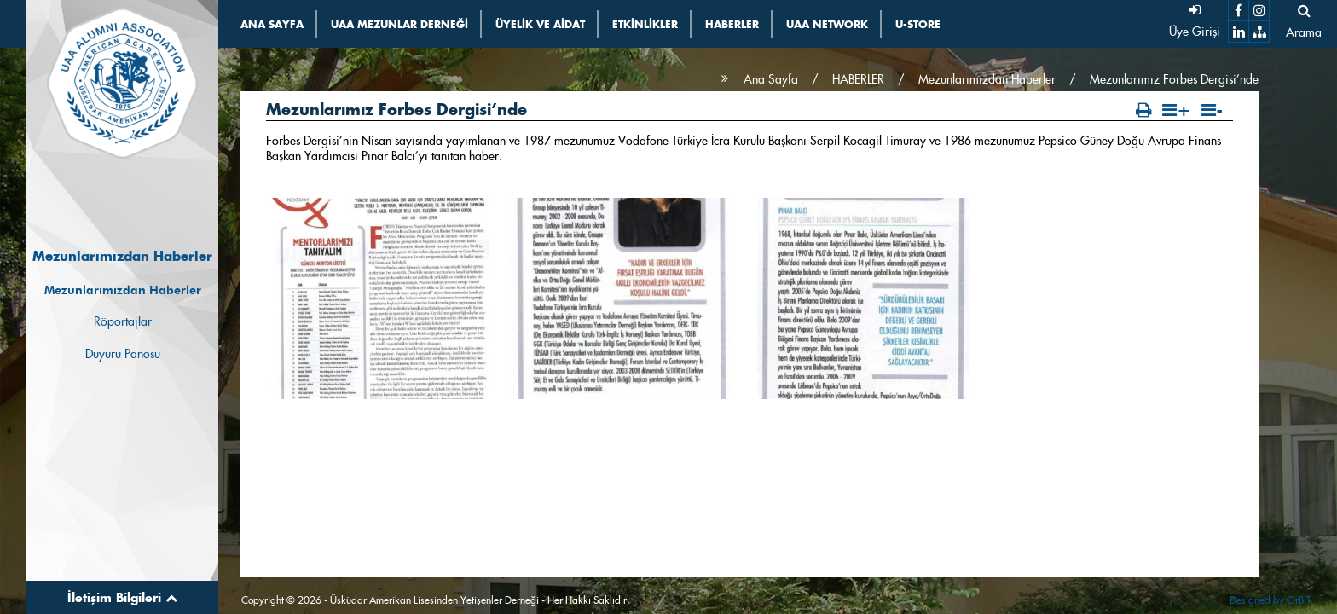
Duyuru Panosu (122, 354)
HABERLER (858, 79)
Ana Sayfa (771, 79)
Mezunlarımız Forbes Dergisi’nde (1174, 79)
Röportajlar (123, 321)
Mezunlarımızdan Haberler (122, 290)
